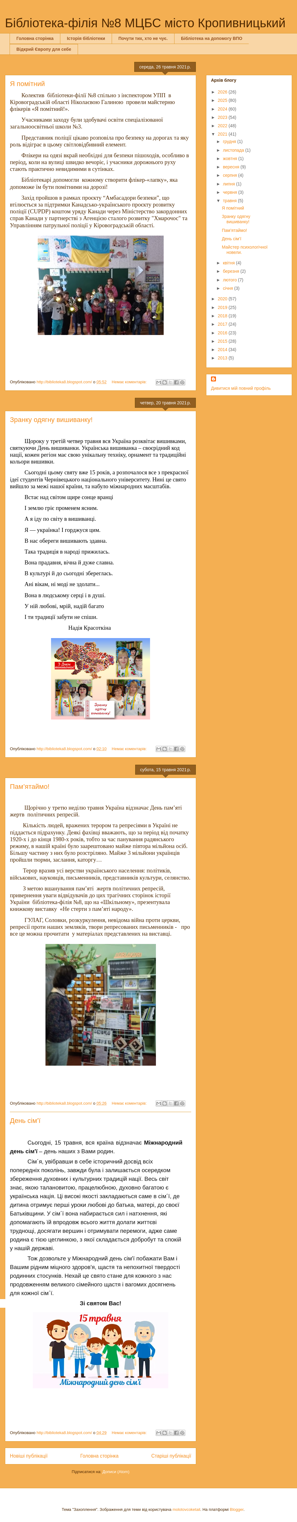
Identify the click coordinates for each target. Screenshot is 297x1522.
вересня (231, 166)
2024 (223, 109)
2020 (223, 298)
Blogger (236, 1509)
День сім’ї (25, 1120)
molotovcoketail (186, 1509)
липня (229, 183)
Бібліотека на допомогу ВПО (211, 38)
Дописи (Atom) (115, 1471)
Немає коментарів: (130, 382)
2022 (223, 125)
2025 (223, 100)
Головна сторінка (35, 38)
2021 (223, 134)
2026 (223, 91)
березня (231, 271)
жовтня (230, 158)
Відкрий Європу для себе (43, 49)
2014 (223, 349)
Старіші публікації (171, 1456)
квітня (229, 262)
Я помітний (27, 84)
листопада (234, 150)
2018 (223, 315)
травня (230, 200)
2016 (223, 332)
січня (228, 288)
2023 (223, 117)
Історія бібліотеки (86, 38)
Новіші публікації (29, 1456)
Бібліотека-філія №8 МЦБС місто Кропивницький (145, 23)
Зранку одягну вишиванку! (51, 420)
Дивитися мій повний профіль (241, 388)
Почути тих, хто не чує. (143, 38)
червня (230, 192)
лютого (230, 279)
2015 (223, 341)
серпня (230, 175)
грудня (230, 141)
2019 (223, 307)
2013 (223, 357)
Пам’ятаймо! (30, 786)
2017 (223, 324)
